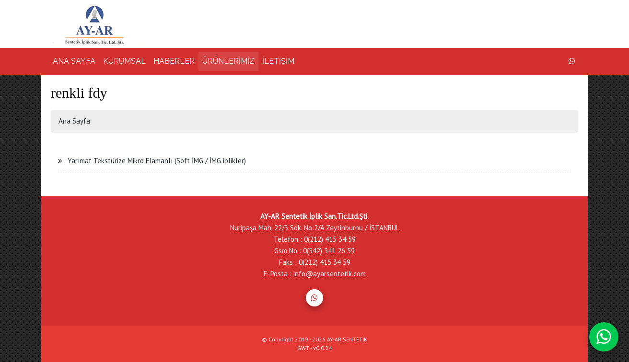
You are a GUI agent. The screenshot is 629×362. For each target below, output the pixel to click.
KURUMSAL (124, 61)
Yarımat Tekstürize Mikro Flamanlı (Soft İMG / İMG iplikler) (157, 160)
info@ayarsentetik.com (329, 273)
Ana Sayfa (74, 120)
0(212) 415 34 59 (330, 239)
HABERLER (174, 61)
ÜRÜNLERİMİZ (228, 61)
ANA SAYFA (74, 61)
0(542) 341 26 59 (329, 250)
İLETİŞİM (278, 61)
